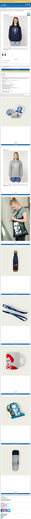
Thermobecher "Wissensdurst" (15, 490)
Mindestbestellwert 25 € (4, 514)
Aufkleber (15, 141)
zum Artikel (15, 144)
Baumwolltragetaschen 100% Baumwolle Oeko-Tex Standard (15, 241)
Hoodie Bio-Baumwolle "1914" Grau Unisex (15, 191)
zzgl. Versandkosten (7, 60)
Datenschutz (2, 516)
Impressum (2, 517)
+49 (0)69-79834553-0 (8, 499)
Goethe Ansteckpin (15, 440)
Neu (28, 15)
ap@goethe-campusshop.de (6, 500)
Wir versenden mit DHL (4, 515)
